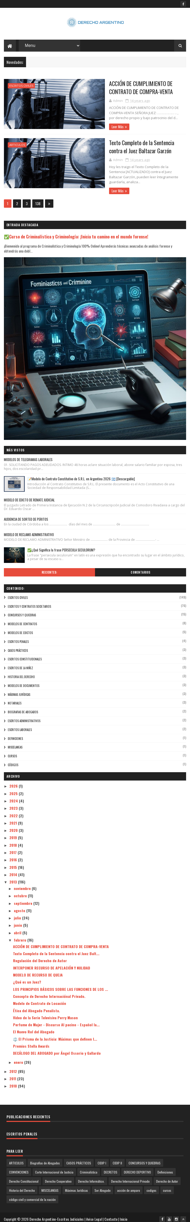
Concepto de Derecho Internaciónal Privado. (49, 992)
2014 (13, 870)
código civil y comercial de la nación (32, 1196)
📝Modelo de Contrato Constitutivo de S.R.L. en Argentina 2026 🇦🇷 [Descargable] (81, 474)
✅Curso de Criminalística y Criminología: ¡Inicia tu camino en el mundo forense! (76, 232)
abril (18, 928)
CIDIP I (102, 1159)
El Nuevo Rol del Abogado (33, 1028)
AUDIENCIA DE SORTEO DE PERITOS (26, 515)
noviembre (23, 884)
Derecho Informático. (91, 1177)
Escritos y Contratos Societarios (29, 602)
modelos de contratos (22, 620)
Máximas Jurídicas (19, 691)
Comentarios (140, 568)
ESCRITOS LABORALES (20, 726)
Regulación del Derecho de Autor (40, 957)
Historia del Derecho (21, 673)
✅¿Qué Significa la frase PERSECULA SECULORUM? (61, 546)
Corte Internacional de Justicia (54, 1168)
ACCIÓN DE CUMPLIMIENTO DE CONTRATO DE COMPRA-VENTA (132, 88)
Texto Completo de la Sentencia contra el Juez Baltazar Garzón (132, 147)
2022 (14, 811)
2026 (14, 782)
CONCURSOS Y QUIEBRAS (22, 611)
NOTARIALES (14, 699)
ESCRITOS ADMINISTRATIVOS (24, 717)
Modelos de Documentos (23, 682)
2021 (13, 819)
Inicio (124, 1215)
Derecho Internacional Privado (130, 1177)
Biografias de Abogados (23, 708)
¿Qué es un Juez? (27, 978)
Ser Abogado (102, 1186)
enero (19, 1058)
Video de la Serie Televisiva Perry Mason (45, 1013)
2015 (13, 863)
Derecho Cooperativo (58, 1177)
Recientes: (49, 568)
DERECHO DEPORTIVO (137, 1168)
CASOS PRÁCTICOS (18, 646)
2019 (13, 834)
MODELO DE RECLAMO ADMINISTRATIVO (29, 530)
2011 (13, 1075)
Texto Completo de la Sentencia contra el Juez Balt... (56, 950)
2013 (13, 878)
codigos (151, 1186)
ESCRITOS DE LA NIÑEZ (20, 664)
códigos (13, 761)
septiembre (23, 899)
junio (18, 921)
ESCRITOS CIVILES (21, 87)
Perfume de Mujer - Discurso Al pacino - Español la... (56, 1021)
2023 (14, 804)
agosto (20, 906)
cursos (12, 752)
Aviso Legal (95, 1215)
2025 (14, 789)
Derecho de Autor (167, 1177)
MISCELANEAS (15, 743)
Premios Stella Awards (31, 1042)
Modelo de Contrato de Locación (39, 999)
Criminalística (88, 1168)
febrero (20, 936)
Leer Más (96, 127)
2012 (13, 1067)
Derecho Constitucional (24, 1177)
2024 (14, 797)
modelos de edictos (20, 629)
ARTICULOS (17, 146)
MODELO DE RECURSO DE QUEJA (38, 971)
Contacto (111, 1215)
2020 (14, 826)
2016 (13, 856)
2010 (13, 1082)
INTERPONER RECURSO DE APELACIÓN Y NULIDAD (51, 964)
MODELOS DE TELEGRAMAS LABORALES (28, 455)
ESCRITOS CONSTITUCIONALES (25, 655)
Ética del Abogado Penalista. (36, 1006)
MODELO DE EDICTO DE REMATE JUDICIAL (29, 496)
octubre (21, 892)
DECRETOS (110, 1168)
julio (18, 914)
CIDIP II (117, 1159)
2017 (13, 848)
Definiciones (15, 735)
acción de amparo (128, 1186)
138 (37, 199)
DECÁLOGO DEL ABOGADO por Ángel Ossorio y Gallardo (57, 1049)
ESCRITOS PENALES (18, 638)
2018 (13, 841)
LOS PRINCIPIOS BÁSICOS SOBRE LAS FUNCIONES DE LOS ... (60, 985)
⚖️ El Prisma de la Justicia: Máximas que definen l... (55, 1035)
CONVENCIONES (19, 1168)
